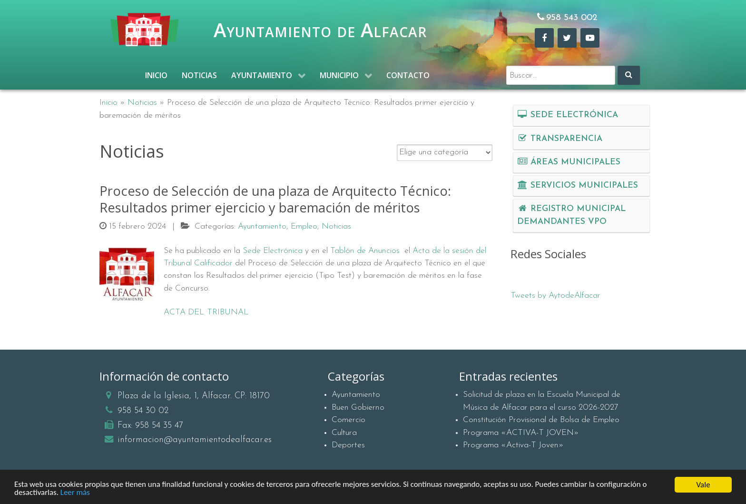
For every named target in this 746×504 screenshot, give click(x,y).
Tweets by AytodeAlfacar (555, 296)
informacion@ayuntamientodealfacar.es (195, 439)
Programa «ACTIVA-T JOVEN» (521, 433)
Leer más (75, 495)
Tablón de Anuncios (365, 251)
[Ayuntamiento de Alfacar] (144, 29)
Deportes (348, 445)
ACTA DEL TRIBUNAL (206, 312)
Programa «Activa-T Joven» (513, 445)
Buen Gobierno (358, 407)
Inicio (108, 103)
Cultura (344, 433)
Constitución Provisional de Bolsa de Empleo (541, 420)
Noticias (142, 103)
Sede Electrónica (273, 251)
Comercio (348, 420)
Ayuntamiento (356, 395)
